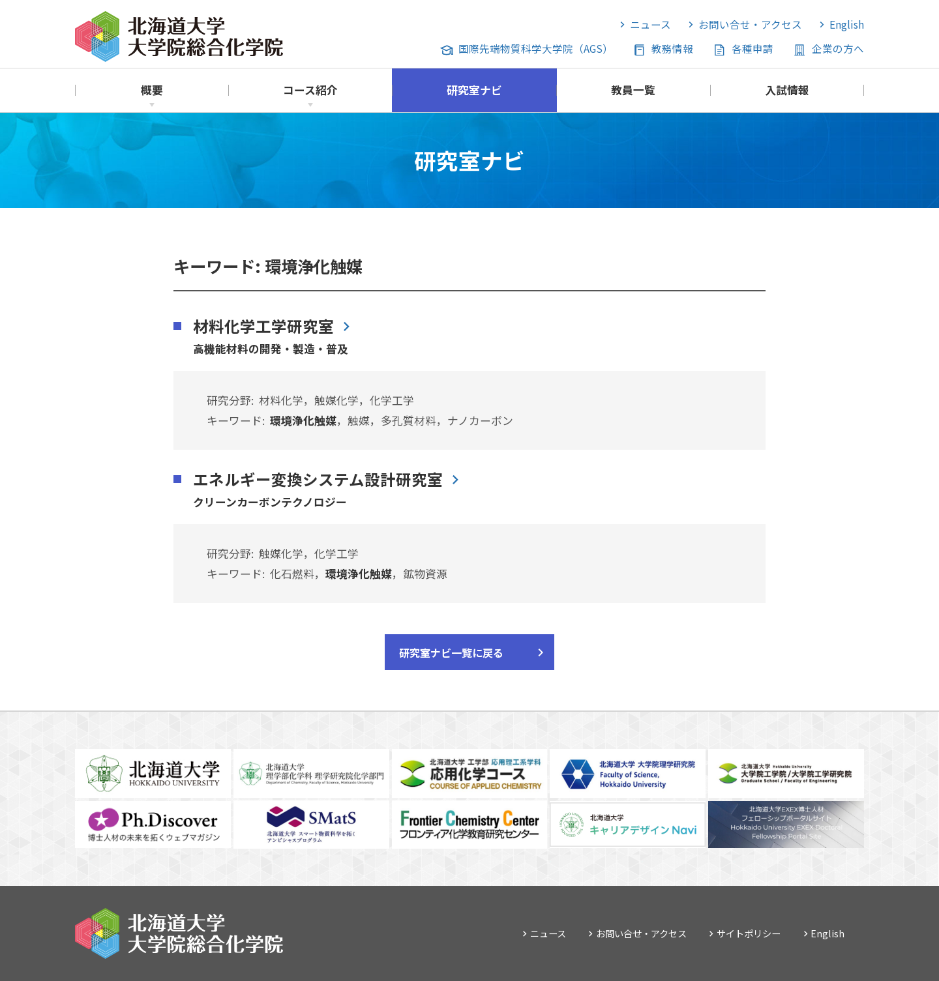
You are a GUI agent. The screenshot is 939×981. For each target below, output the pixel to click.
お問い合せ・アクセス (750, 24)
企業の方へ (838, 48)
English (846, 24)
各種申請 (752, 48)
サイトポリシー (749, 933)
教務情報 (672, 48)
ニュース (650, 24)
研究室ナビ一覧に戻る (451, 652)
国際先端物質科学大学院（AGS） (535, 48)
